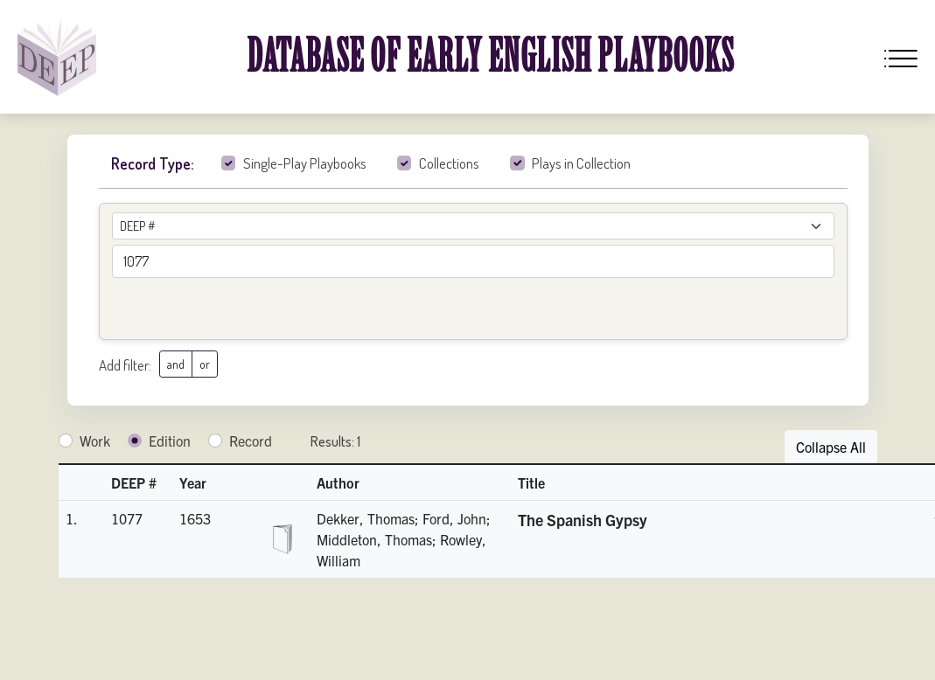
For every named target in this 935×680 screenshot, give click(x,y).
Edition (170, 440)
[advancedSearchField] (473, 261)
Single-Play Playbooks (304, 163)
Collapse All (831, 446)
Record (250, 440)
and (176, 364)
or (204, 364)
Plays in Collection (581, 163)
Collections (449, 163)
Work (95, 440)
